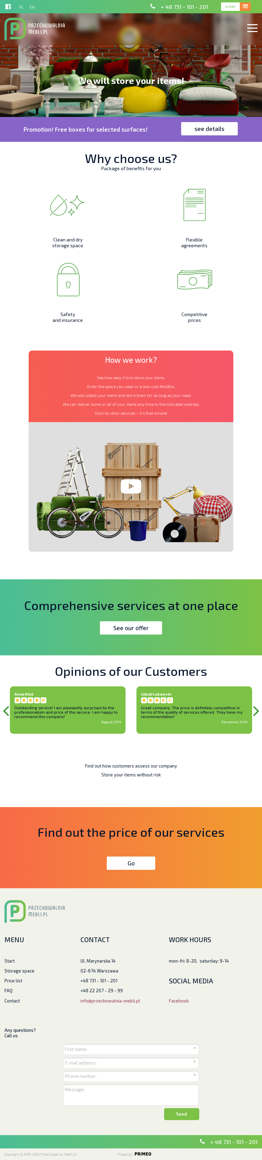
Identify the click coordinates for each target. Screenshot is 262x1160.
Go (131, 863)
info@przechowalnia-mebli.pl (110, 1000)
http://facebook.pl (8, 6)
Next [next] (256, 710)
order (230, 6)
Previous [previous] (6, 710)
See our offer (131, 627)
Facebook (179, 1000)
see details (209, 128)
